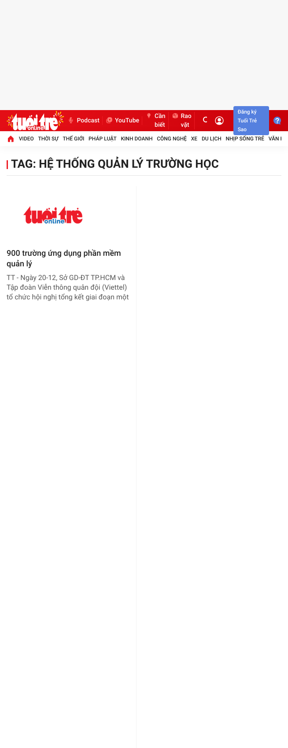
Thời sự (48, 139)
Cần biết (155, 120)
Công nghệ (172, 139)
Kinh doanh (136, 139)
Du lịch (212, 139)
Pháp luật (103, 139)
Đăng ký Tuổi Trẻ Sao (247, 121)
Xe (194, 139)
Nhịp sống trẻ (245, 139)
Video (26, 139)
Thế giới (74, 139)
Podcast (83, 120)
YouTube (122, 120)
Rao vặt (181, 120)
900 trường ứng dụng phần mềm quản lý (64, 259)
